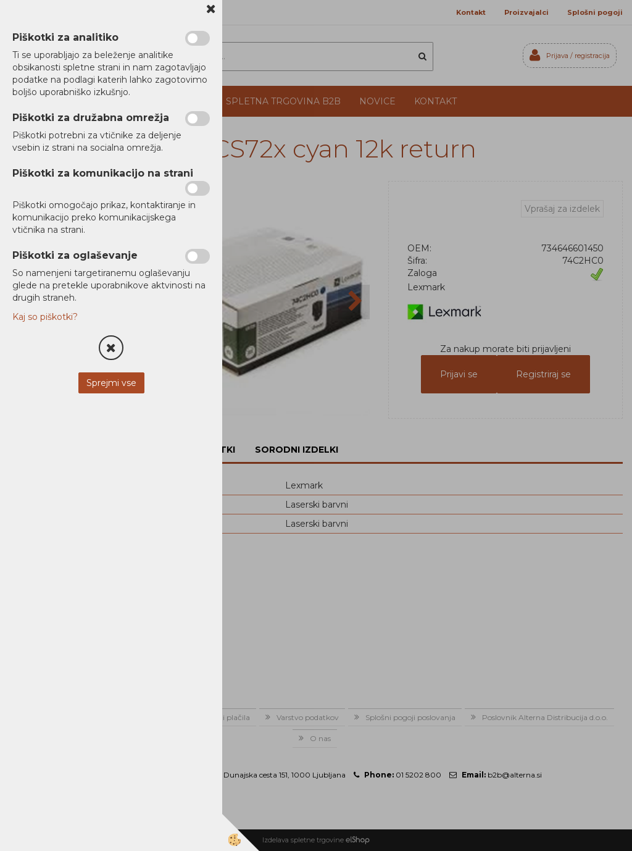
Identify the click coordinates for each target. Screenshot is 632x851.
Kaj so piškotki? (45, 316)
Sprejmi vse (111, 382)
